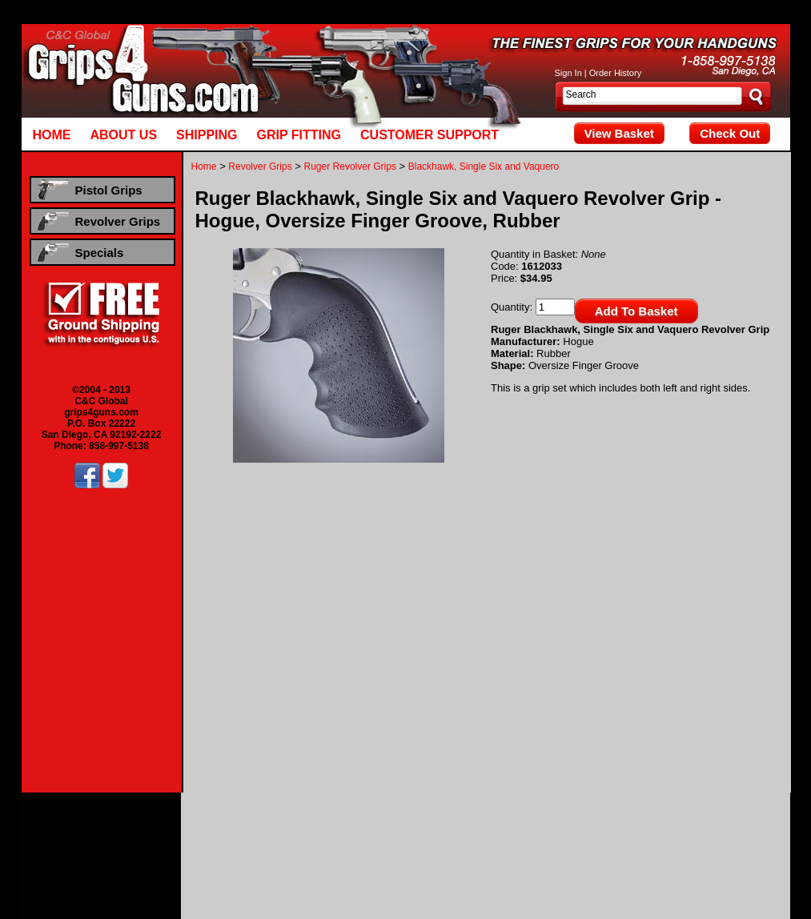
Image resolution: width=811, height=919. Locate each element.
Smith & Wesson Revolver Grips (600, 851)
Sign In (568, 73)
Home (204, 166)
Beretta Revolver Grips (156, 851)
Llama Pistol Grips (540, 828)
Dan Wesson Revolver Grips (362, 851)
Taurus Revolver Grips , (727, 851)
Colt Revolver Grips (252, 851)
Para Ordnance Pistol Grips (642, 828)
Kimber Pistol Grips (454, 828)
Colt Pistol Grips (303, 828)
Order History (615, 73)
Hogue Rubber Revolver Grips (405, 862)
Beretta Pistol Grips (125, 828)
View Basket (619, 133)
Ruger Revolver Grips (350, 166)
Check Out (730, 133)
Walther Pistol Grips (501, 839)
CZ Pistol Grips (375, 828)
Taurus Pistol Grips (412, 839)
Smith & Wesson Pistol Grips (306, 839)
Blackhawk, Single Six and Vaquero (484, 166)
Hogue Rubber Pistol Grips (608, 839)
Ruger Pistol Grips (745, 828)
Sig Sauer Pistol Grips (192, 839)
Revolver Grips (259, 166)
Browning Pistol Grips (218, 828)
